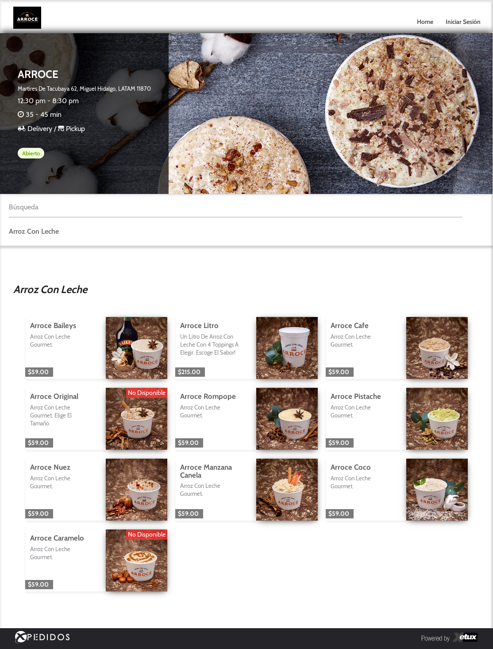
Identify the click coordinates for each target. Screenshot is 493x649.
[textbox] (235, 207)
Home (425, 22)
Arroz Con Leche (34, 231)
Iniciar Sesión (463, 22)
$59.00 (38, 372)
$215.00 (189, 372)
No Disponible (147, 393)
